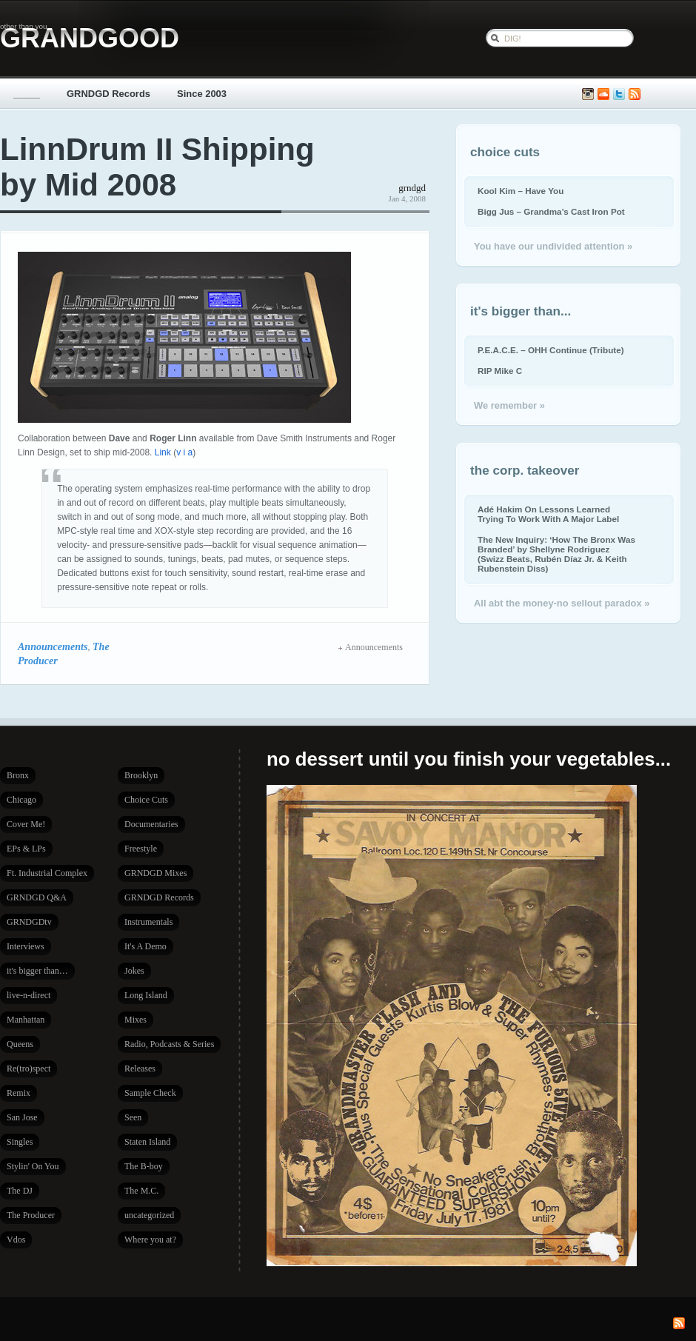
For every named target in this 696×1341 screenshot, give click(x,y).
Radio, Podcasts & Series (169, 1044)
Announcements (52, 646)
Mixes (135, 1019)
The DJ (20, 1191)
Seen (132, 1117)
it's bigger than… (37, 971)
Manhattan (25, 1019)
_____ (26, 93)
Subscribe (634, 94)
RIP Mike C (500, 370)
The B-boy (143, 1166)
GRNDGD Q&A (37, 897)
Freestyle (140, 848)
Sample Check (150, 1093)
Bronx (18, 775)
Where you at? (150, 1239)
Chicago (21, 800)
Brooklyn (141, 775)
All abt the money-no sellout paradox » (561, 603)
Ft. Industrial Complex (47, 873)
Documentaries (151, 824)
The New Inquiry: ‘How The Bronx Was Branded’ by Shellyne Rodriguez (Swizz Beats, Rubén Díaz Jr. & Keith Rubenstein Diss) (556, 554)
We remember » (509, 405)
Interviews (25, 946)
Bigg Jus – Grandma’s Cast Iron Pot (551, 211)
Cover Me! (26, 824)
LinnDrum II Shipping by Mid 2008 (157, 167)
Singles (20, 1142)
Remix (18, 1093)
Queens (20, 1044)
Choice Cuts (146, 800)
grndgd (412, 187)
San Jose (22, 1117)
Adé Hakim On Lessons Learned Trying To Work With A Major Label (548, 514)
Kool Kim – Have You (520, 190)
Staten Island (147, 1142)
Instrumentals (148, 922)
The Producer (31, 1215)
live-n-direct (28, 995)
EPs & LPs (26, 848)
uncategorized (149, 1215)
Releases (139, 1068)
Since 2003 (202, 93)
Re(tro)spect (28, 1068)
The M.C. (141, 1191)
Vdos (16, 1239)
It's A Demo (145, 946)
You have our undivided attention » (553, 246)
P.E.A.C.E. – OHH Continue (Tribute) (551, 350)
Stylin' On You (33, 1166)
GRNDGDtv (29, 922)
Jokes (134, 971)
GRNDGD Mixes (155, 873)
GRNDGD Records (108, 93)
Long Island (145, 995)
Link (163, 452)
